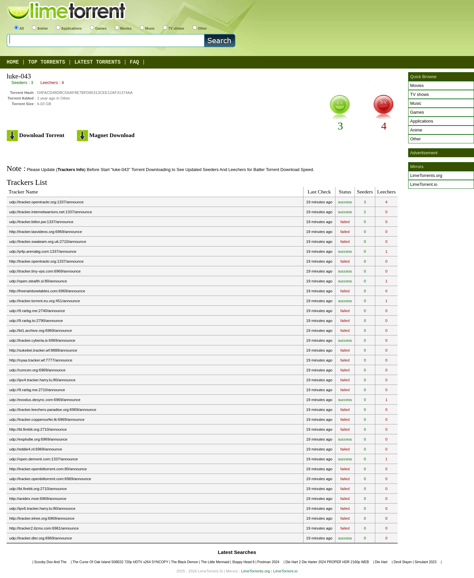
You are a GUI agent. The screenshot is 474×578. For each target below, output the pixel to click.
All (19, 28)
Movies (123, 28)
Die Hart (381, 562)
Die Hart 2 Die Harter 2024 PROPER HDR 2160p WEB (327, 562)
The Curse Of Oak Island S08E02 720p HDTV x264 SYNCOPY (120, 562)
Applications (69, 28)
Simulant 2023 (425, 562)
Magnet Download (112, 135)
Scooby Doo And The (50, 562)
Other (200, 28)
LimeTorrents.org (426, 175)
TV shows (173, 28)
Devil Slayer (403, 562)
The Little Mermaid (215, 562)
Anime (40, 28)
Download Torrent (42, 135)
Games (98, 28)
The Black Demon (184, 562)
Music (147, 28)
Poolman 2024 (268, 562)
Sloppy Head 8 (243, 562)
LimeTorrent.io (423, 184)
